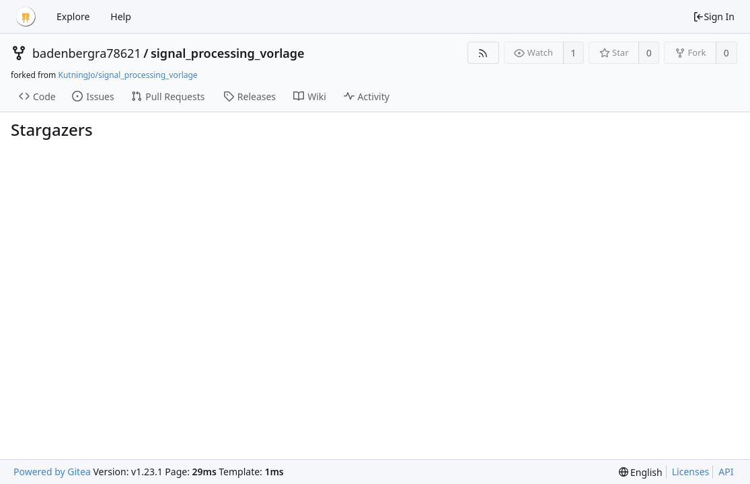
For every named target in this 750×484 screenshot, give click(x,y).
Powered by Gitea (52, 471)
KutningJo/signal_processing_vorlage (127, 75)
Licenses (691, 471)
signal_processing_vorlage (228, 53)
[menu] (641, 472)
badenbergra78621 (86, 53)
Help (120, 16)
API (725, 471)
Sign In (714, 16)
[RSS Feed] (483, 53)
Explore (73, 16)
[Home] (25, 17)
